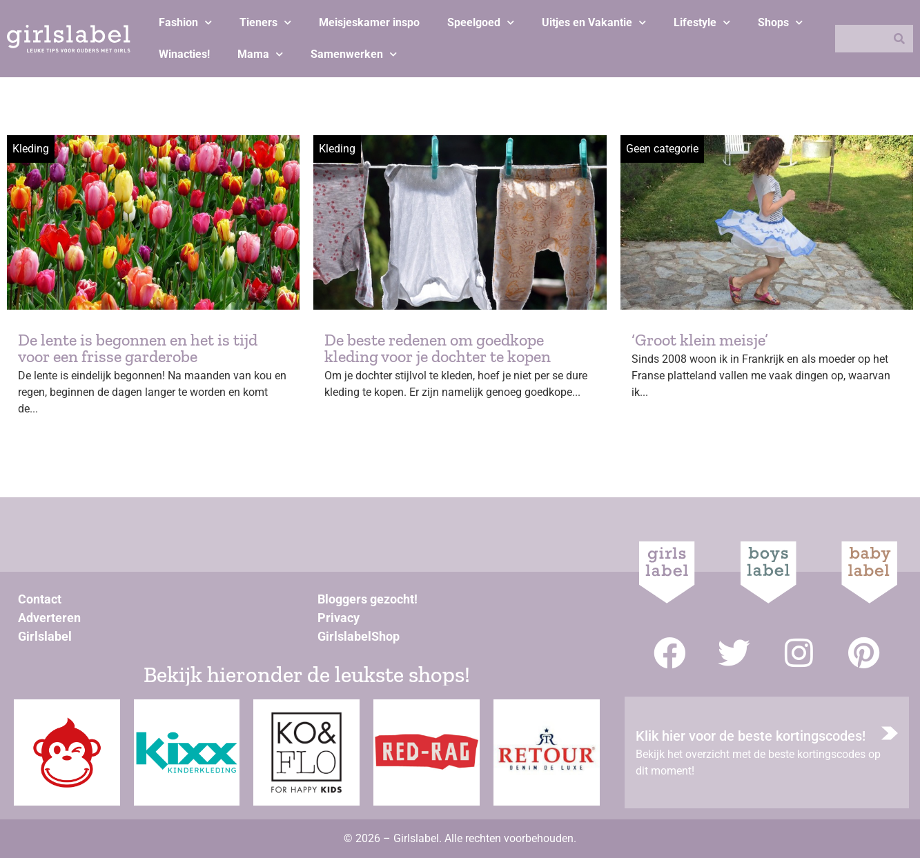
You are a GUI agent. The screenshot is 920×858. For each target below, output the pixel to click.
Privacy (338, 617)
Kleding (30, 148)
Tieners (265, 22)
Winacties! (184, 54)
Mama (260, 54)
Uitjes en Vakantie (594, 22)
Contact (39, 599)
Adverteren (49, 617)
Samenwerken (354, 54)
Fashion (185, 22)
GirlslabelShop (358, 636)
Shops (780, 22)
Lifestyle (702, 22)
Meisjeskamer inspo (369, 22)
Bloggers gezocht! (367, 599)
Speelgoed (480, 22)
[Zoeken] (899, 38)
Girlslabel (45, 636)
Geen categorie (662, 148)
